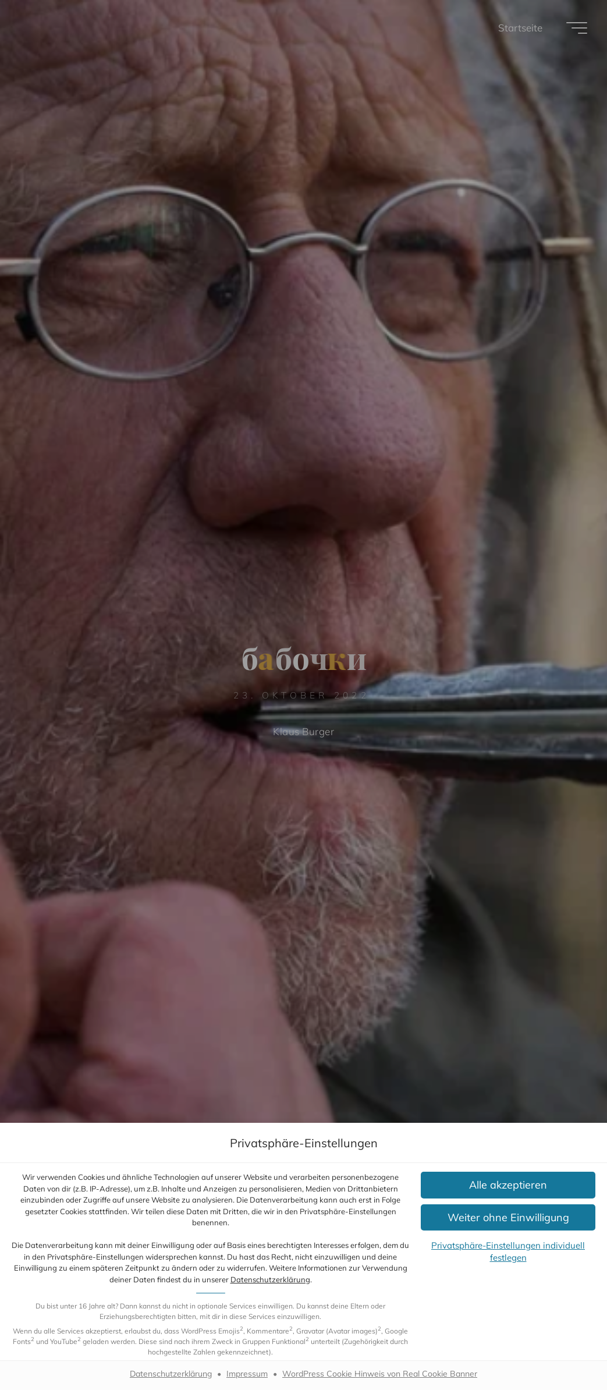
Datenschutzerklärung (270, 1279)
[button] (508, 1185)
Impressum (247, 1373)
